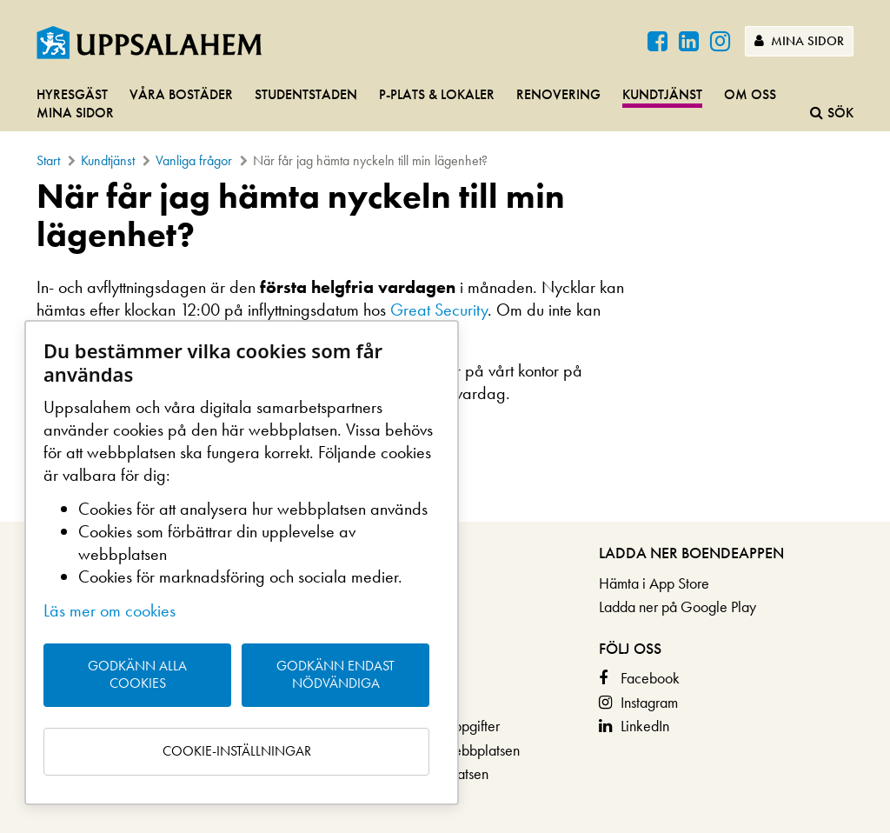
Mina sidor (799, 41)
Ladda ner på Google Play (677, 606)
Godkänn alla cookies (137, 674)
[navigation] (445, 104)
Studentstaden (306, 94)
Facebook (650, 678)
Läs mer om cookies (109, 610)
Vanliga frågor (194, 160)
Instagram (649, 702)
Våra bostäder (181, 94)
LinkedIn (645, 726)
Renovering (558, 94)
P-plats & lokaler (437, 94)
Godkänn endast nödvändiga (335, 674)
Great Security (439, 309)
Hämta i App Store (654, 583)
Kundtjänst (662, 94)
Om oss (750, 94)
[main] (445, 298)
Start (48, 160)
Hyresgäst (72, 94)
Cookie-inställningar (237, 751)
